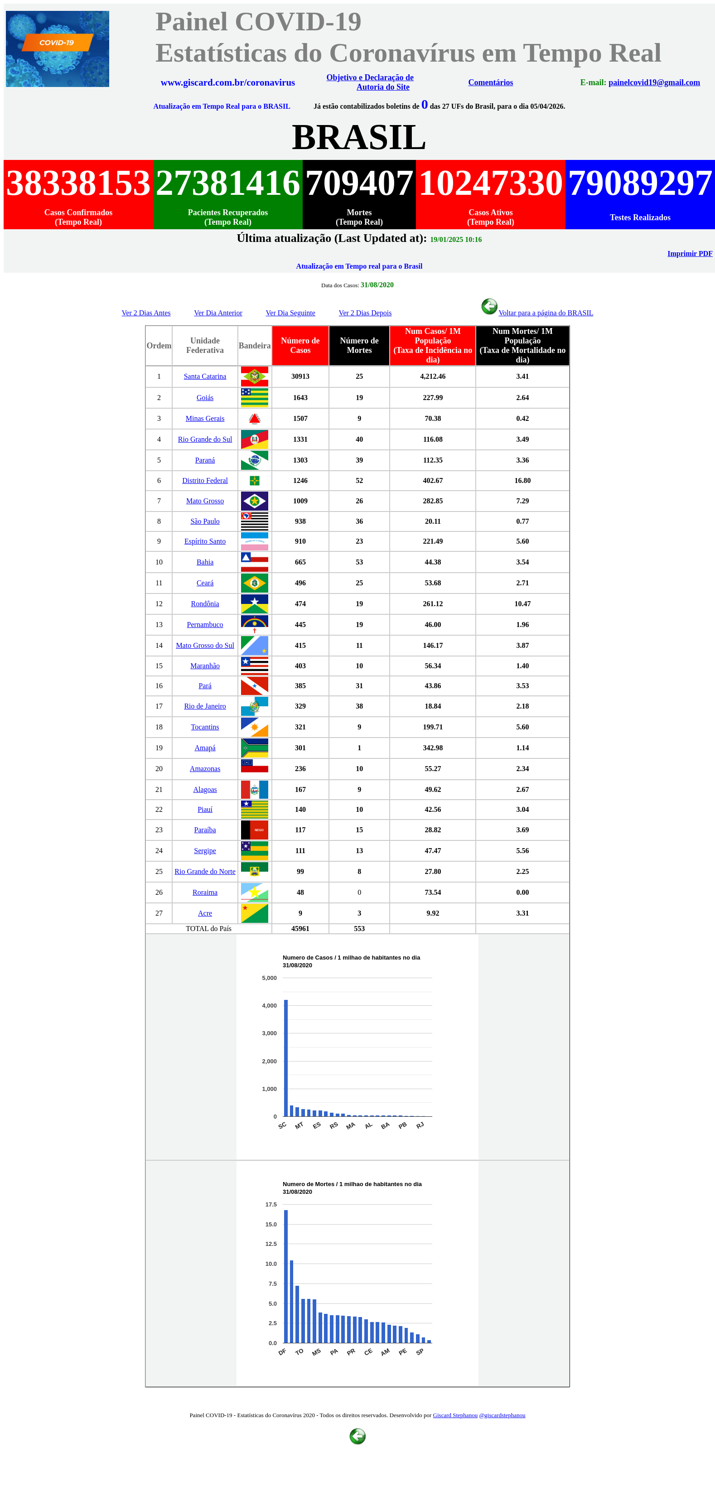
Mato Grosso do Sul (205, 645)
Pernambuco (205, 624)
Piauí (205, 809)
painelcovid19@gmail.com (654, 82)
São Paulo (204, 521)
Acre (205, 913)
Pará (204, 686)
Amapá (205, 748)
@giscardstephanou (502, 1415)
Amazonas (205, 768)
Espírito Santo (205, 541)
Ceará (205, 583)
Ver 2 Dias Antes (146, 313)
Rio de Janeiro (205, 706)
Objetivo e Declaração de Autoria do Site (370, 82)
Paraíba (205, 830)
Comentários (491, 82)
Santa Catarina (205, 376)
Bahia (205, 562)
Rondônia (205, 604)
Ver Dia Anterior (218, 313)
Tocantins (205, 727)
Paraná (205, 460)
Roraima (205, 892)
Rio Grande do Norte (205, 871)
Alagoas (205, 789)
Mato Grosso (205, 501)
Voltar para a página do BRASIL (536, 313)
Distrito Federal (205, 480)
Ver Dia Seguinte (290, 313)
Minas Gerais (205, 418)
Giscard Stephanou (455, 1415)
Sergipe (205, 850)
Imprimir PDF (690, 253)
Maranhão (205, 666)
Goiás (205, 397)
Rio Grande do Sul (205, 439)
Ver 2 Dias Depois (365, 313)
